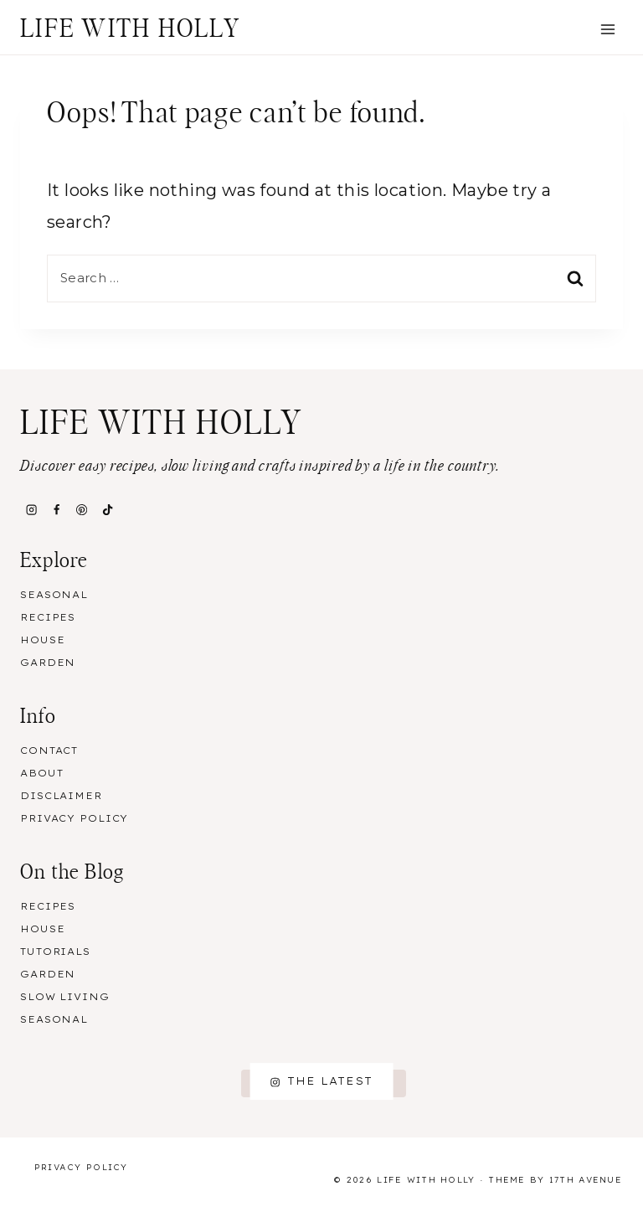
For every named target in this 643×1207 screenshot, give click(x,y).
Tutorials (55, 951)
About (41, 773)
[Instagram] (31, 510)
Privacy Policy (74, 818)
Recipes (47, 617)
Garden (47, 662)
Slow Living (65, 997)
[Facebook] (56, 510)
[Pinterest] (82, 510)
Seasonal (54, 595)
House (42, 640)
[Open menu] (607, 29)
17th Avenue (585, 1179)
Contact (49, 750)
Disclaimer (61, 796)
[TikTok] (107, 510)
